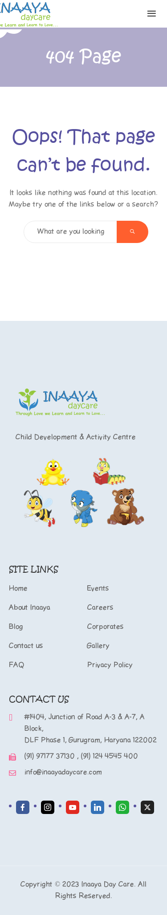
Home (18, 588)
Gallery (98, 646)
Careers (100, 607)
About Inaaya (29, 607)
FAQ (16, 665)
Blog (16, 627)
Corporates (105, 627)
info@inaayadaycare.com (63, 772)
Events (98, 588)
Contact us (26, 646)
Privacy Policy (110, 665)
